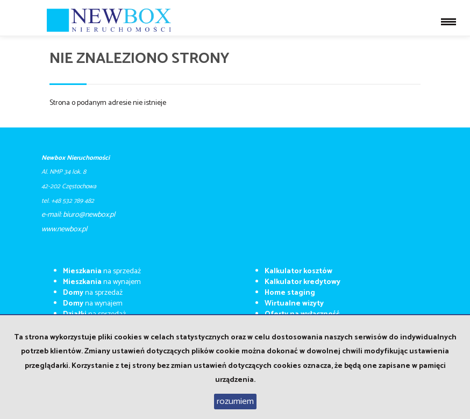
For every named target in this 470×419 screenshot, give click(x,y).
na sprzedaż (102, 271)
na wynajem (102, 282)
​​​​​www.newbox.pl (64, 229)
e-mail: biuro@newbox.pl (78, 215)
